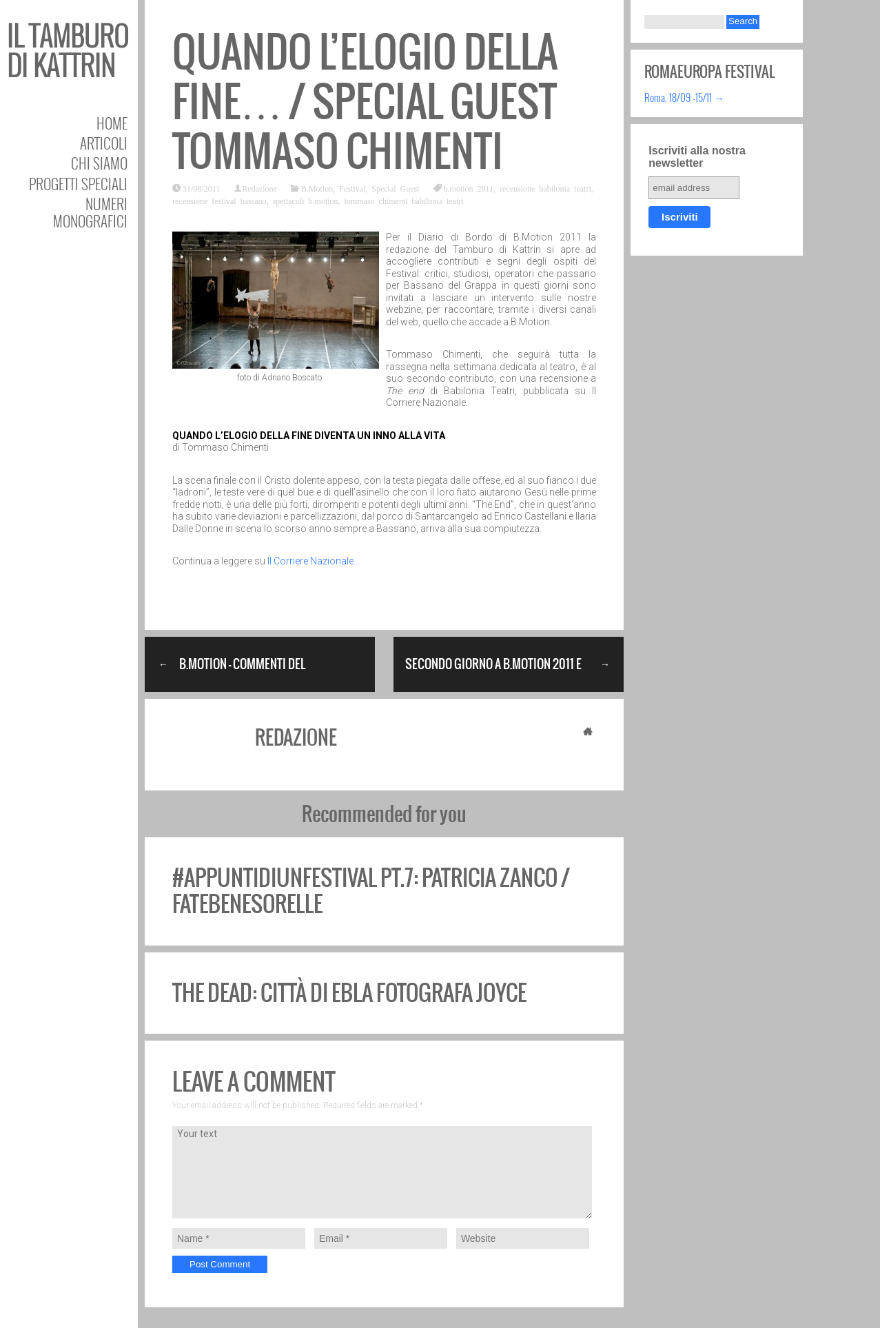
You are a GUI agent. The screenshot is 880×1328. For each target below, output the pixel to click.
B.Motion (317, 188)
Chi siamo (99, 163)
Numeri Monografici (90, 212)
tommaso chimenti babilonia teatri (404, 200)
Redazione (259, 188)
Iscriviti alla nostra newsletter (697, 157)
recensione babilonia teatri (545, 188)
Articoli (103, 143)
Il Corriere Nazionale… (313, 560)
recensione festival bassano (219, 200)
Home (111, 123)
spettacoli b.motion (305, 200)
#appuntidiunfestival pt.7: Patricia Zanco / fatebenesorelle (371, 891)
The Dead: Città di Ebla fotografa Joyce (349, 993)
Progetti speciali (78, 183)
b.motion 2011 (469, 188)
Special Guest (395, 188)
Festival (352, 188)
